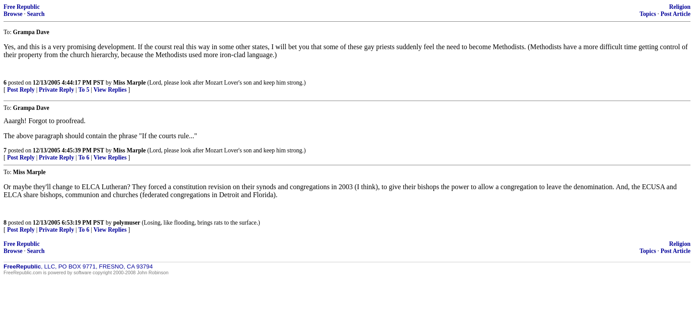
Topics (648, 14)
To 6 (83, 157)
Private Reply (56, 89)
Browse (13, 14)
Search (36, 14)
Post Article (675, 14)
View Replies (110, 89)
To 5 (83, 89)
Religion (679, 7)
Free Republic (22, 7)
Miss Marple (129, 82)
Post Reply (21, 89)
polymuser (126, 222)
